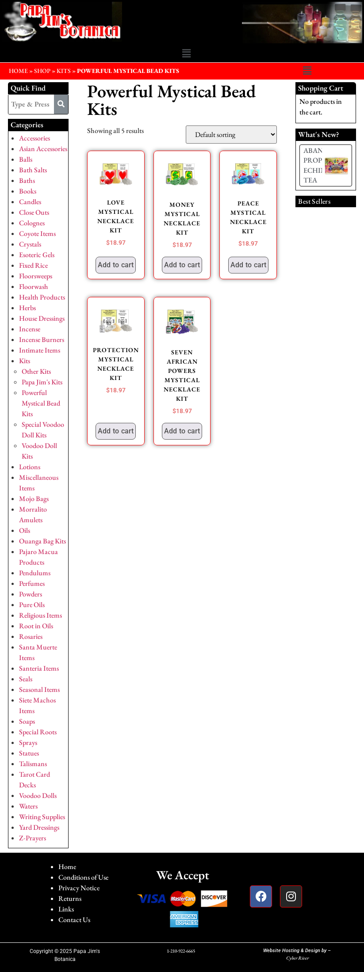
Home (67, 866)
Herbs (27, 307)
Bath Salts (33, 170)
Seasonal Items (39, 689)
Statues (29, 753)
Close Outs (34, 212)
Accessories (34, 138)
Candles (30, 201)
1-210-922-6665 (181, 951)
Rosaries (30, 636)
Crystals (30, 244)
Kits (64, 71)
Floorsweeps (35, 276)
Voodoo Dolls (38, 795)
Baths (27, 180)
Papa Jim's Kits (42, 382)
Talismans (33, 763)
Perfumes (32, 583)
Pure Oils (32, 604)
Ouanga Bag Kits (42, 541)
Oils (24, 530)
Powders (30, 594)
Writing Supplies (42, 816)
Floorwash (33, 286)
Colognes (32, 223)
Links (66, 909)
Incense (29, 329)
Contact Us (74, 919)
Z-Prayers (32, 838)
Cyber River (297, 958)
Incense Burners (41, 339)
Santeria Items (39, 668)
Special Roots (38, 732)
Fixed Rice (33, 265)
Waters (28, 806)
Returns (69, 898)
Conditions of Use (83, 877)
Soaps (27, 721)
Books (27, 191)
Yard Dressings (39, 827)
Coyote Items (37, 233)
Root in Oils (36, 625)
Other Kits (36, 371)
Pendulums (34, 572)
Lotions (29, 466)
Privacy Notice (79, 887)
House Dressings (42, 318)
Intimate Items (39, 350)
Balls (25, 159)
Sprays (28, 742)
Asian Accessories (43, 148)
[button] (186, 53)
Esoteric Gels (36, 254)
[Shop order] (231, 134)
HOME (18, 71)
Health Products (42, 297)
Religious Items (40, 615)
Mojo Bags (34, 498)
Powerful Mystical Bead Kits (41, 403)
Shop (42, 71)
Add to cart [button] (116, 265)
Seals (25, 678)
